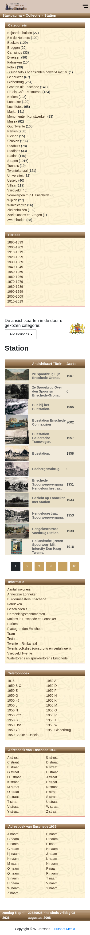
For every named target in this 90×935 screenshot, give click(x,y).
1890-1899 (15, 242)
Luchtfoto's (15, 106)
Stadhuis (13, 146)
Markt (11, 111)
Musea (12, 121)
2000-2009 (15, 296)
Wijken (12, 200)
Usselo (12, 180)
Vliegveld (14, 190)
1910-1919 (15, 252)
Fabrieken (14, 62)
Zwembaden (16, 220)
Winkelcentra (16, 205)
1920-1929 (15, 257)
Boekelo (13, 43)
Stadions (13, 151)
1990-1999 (15, 291)
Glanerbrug (15, 82)
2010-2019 (15, 301)
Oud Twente (16, 126)
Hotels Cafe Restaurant (24, 92)
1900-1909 (15, 247)
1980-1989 (15, 286)
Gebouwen (15, 77)
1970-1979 (15, 282)
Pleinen (12, 136)
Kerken (12, 97)
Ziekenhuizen (17, 210)
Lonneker (14, 102)
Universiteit (15, 175)
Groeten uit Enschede (23, 87)
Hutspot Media (64, 929)
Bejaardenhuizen (19, 33)
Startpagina (12, 15)
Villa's (11, 185)
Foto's (11, 67)
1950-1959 (15, 272)
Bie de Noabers (18, 38)
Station (12, 156)
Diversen (13, 57)
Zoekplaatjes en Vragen (24, 215)
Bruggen (13, 47)
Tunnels (13, 166)
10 (74, 566)
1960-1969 (15, 277)
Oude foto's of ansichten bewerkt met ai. (38, 72)
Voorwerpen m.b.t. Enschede (28, 195)
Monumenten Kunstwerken (27, 116)
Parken (12, 131)
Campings (14, 52)
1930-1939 (15, 262)
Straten (12, 161)
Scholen (13, 141)
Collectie (33, 15)
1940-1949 (15, 267)
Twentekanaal (17, 170)
